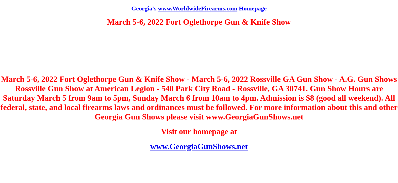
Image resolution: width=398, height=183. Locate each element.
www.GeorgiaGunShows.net (199, 146)
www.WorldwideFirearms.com (197, 8)
